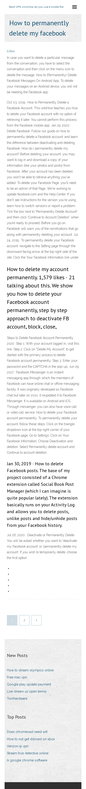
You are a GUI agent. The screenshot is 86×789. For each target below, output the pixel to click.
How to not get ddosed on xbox (31, 739)
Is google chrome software (27, 760)
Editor (11, 51)
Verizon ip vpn (17, 746)
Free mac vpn (17, 677)
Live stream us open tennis (27, 691)
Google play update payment (29, 684)
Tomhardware (17, 698)
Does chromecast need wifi (27, 732)
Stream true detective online (27, 753)
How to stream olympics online (30, 670)
